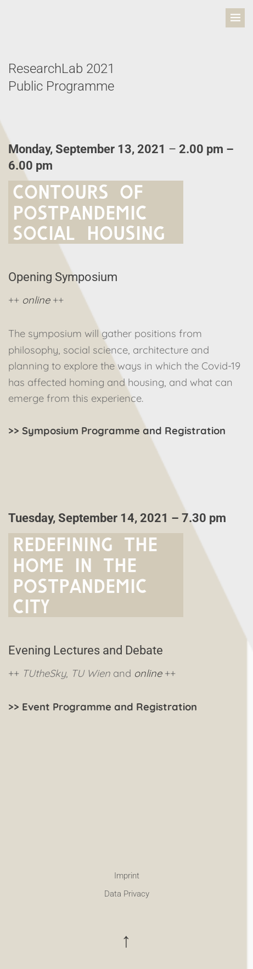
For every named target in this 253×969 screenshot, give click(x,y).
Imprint (126, 876)
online (36, 300)
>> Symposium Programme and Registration (117, 430)
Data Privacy (126, 894)
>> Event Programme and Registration (102, 707)
